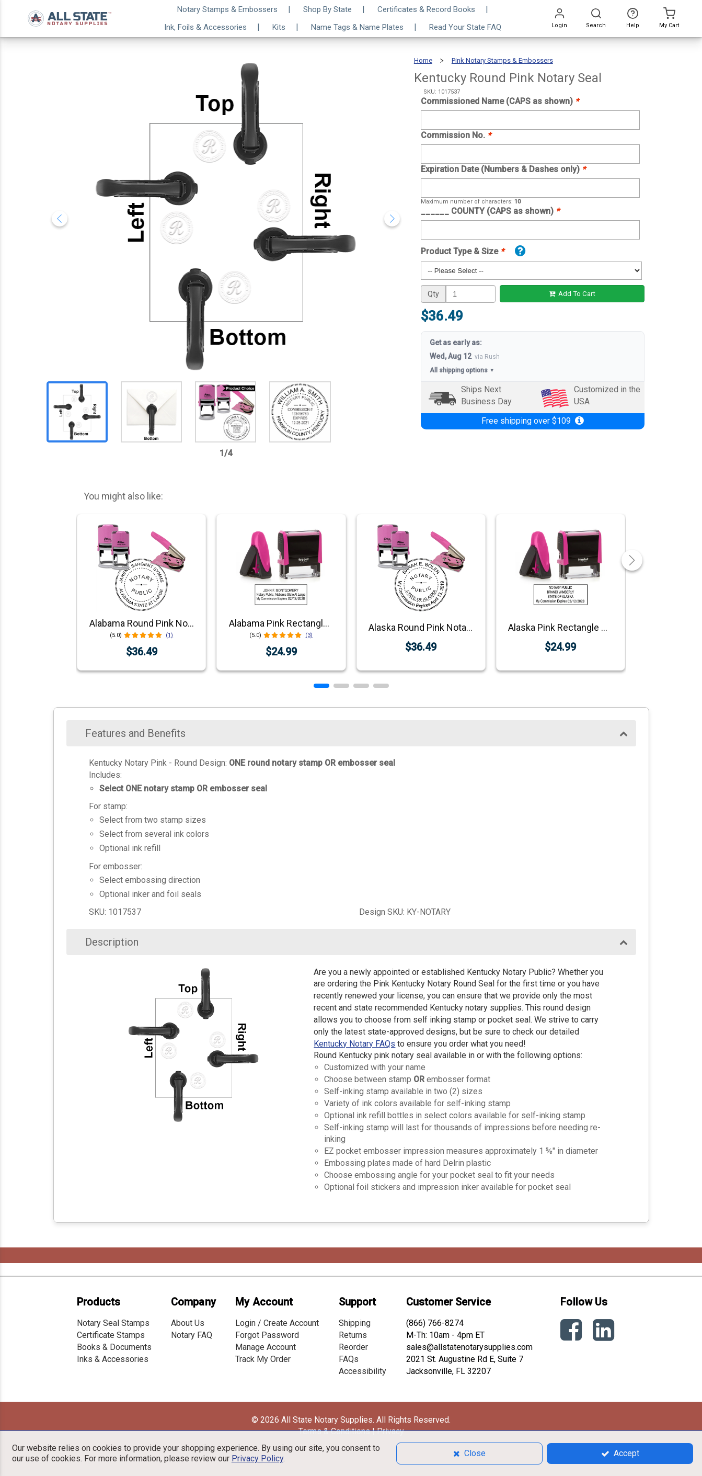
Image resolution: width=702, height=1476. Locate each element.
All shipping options (462, 370)
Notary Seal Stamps (113, 1323)
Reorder (353, 1347)
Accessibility (362, 1371)
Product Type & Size (462, 251)
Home (423, 60)
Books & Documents (114, 1347)
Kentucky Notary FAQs (354, 1044)
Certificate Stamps (111, 1335)
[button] (321, 686)
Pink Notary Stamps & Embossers (502, 60)
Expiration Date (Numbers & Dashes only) (503, 169)
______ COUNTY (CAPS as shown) (490, 211)
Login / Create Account (277, 1323)
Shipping (355, 1323)
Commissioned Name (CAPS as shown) (500, 101)
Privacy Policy (257, 1458)
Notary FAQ (191, 1335)
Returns (353, 1335)
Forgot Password (267, 1335)
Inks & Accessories (112, 1359)
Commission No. (456, 135)
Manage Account (265, 1347)
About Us (187, 1323)
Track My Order (263, 1359)
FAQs (349, 1359)
